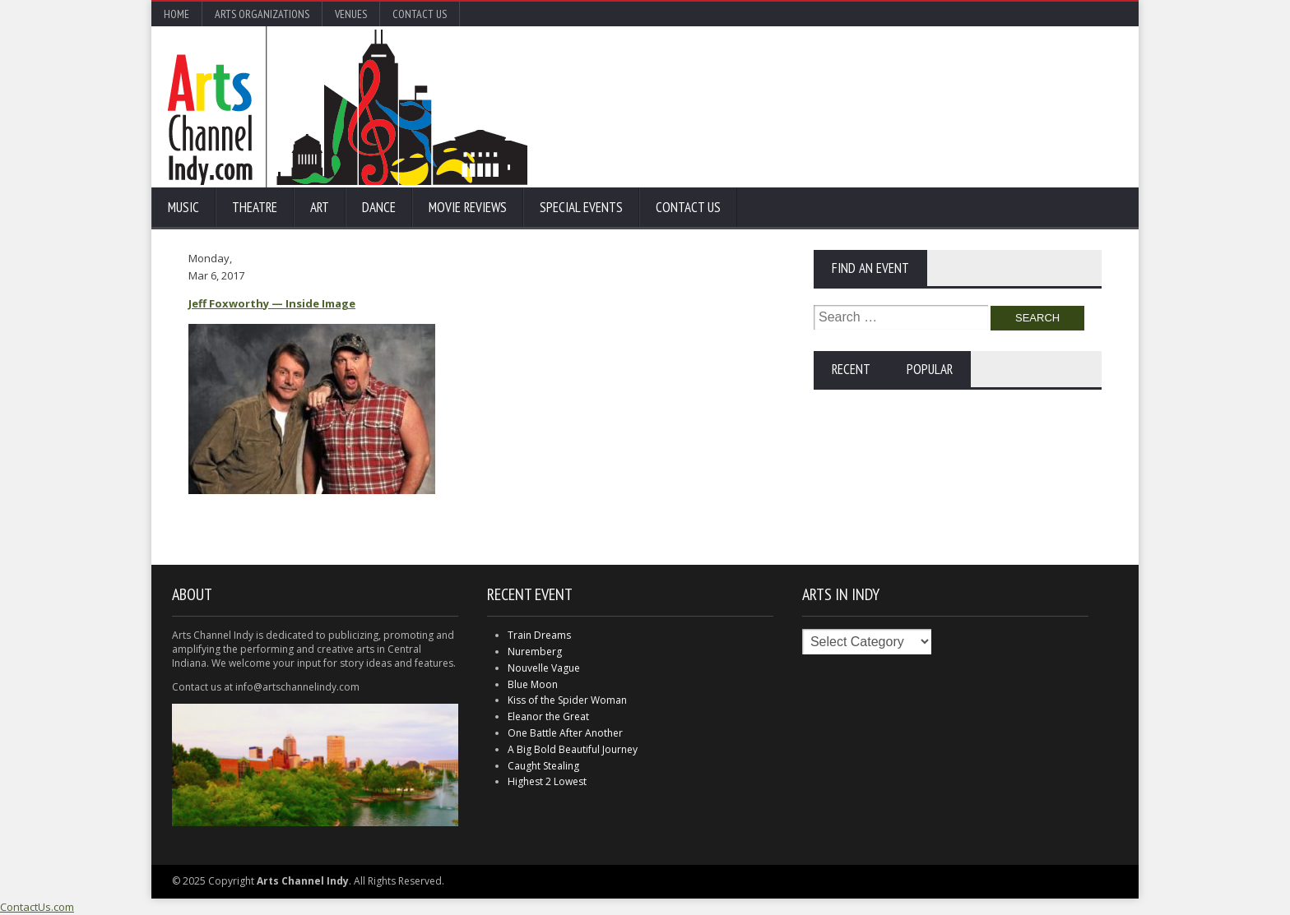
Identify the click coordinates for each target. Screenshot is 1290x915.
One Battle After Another (565, 733)
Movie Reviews (468, 207)
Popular (930, 369)
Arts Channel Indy (347, 106)
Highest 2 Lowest (547, 781)
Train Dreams (539, 635)
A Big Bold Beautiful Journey (573, 749)
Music (183, 207)
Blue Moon (533, 684)
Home (176, 14)
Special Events (581, 207)
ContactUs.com (37, 906)
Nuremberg (535, 652)
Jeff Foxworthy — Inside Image (271, 303)
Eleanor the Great (548, 716)
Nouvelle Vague (544, 668)
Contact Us (419, 14)
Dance (379, 207)
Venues (351, 14)
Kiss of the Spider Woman (567, 700)
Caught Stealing (543, 766)
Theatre (254, 207)
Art (319, 207)
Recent (851, 369)
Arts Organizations (262, 14)
